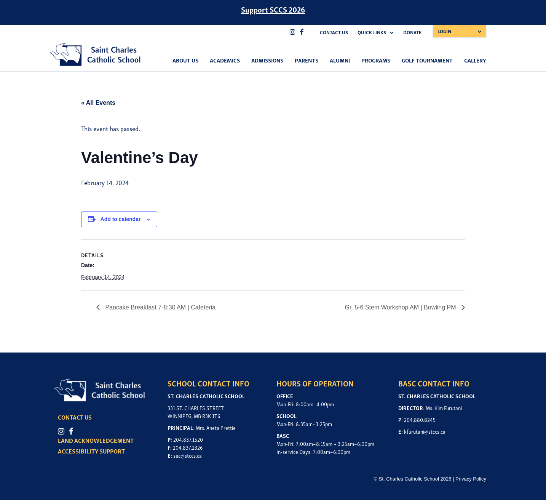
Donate (412, 32)
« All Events (98, 102)
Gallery (475, 59)
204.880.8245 (420, 419)
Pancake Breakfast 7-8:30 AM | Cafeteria (160, 307)
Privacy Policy (470, 479)
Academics (225, 59)
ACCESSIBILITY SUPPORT (91, 451)
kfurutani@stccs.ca (424, 431)
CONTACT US (75, 417)
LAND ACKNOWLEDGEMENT (96, 440)
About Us (185, 59)
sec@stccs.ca (187, 455)
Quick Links (372, 32)
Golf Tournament (427, 59)
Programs (375, 59)
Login (444, 31)
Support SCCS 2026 (273, 9)
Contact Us (334, 32)
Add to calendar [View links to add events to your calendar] (121, 219)
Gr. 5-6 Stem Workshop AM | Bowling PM (401, 307)
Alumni (340, 59)
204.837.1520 (188, 439)
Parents (306, 59)
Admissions (267, 59)
